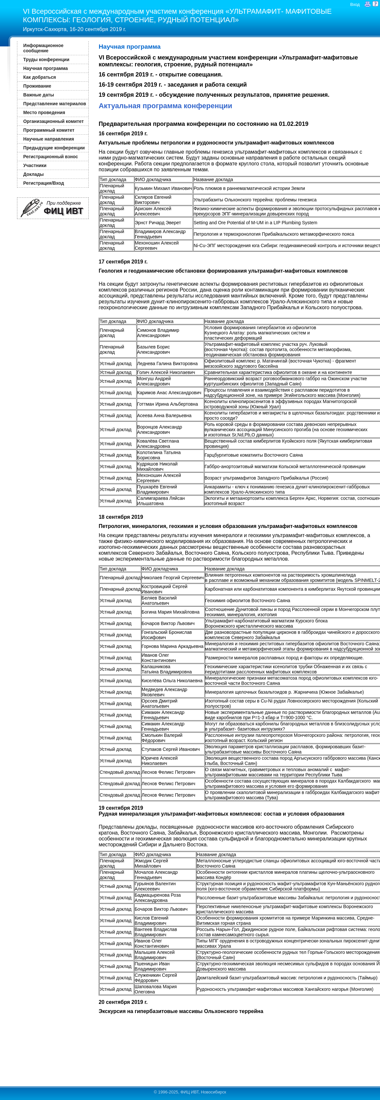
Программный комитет (48, 130)
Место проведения (44, 112)
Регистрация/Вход (43, 183)
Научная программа (45, 68)
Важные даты (38, 94)
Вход (355, 4)
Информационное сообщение (43, 48)
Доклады (33, 174)
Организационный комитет (53, 121)
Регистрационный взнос (50, 156)
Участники (34, 165)
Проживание (37, 86)
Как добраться (39, 77)
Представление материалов (54, 103)
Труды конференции (46, 59)
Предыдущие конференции (54, 147)
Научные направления (48, 139)
